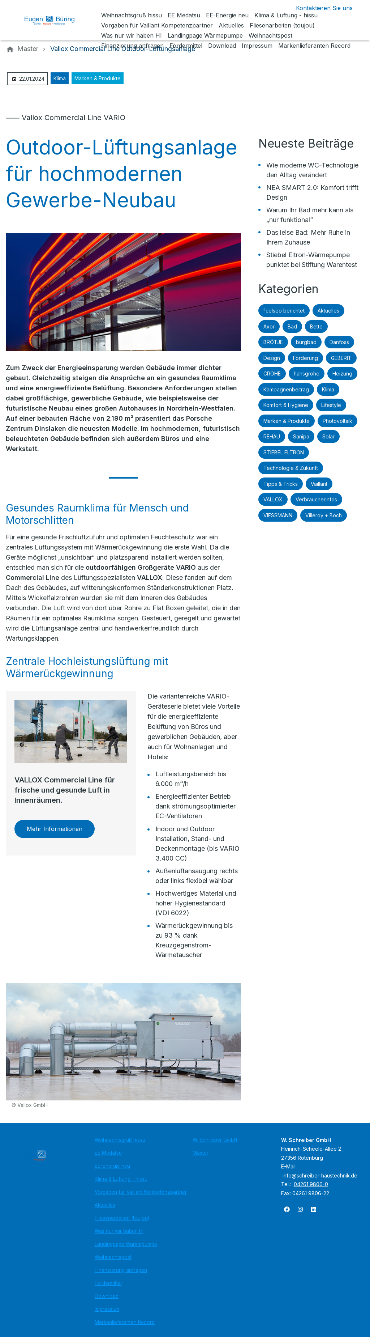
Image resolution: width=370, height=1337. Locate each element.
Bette (316, 326)
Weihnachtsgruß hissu (120, 1140)
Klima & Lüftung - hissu (121, 1179)
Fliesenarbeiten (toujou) (122, 1218)
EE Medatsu (108, 1153)
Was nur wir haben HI (119, 1231)
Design (271, 358)
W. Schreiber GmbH (215, 1140)
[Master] (27, 49)
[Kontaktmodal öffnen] (318, 8)
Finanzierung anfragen (121, 1270)
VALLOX (273, 499)
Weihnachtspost (113, 1257)
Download (107, 1296)
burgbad (306, 342)
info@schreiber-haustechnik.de (320, 1175)
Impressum (107, 1309)
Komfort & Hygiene (285, 405)
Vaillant (319, 484)
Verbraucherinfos (316, 499)
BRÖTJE (273, 342)
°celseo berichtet (284, 310)
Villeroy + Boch (323, 515)
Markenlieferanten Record (125, 1322)
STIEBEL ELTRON (283, 452)
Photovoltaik (337, 421)
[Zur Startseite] (55, 20)
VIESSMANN (277, 515)
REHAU (271, 436)
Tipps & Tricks (280, 484)
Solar (328, 436)
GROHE (272, 373)
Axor (269, 326)
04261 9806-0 (311, 1184)
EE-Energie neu (112, 1166)
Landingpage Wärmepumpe (126, 1244)
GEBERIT (341, 358)
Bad (292, 326)
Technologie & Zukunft (290, 468)
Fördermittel (108, 1283)
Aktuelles (328, 310)
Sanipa (301, 436)
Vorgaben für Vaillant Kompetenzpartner (141, 1192)
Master (200, 1153)
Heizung (342, 373)
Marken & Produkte (97, 78)
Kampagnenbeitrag (286, 389)
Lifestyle (331, 405)
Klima (59, 78)
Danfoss (339, 342)
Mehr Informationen (54, 828)
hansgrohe (306, 373)
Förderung (305, 358)
